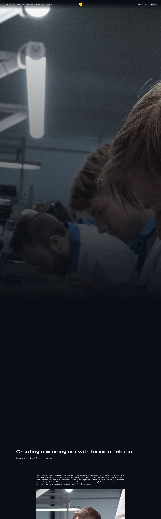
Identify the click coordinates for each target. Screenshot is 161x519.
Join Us (153, 4)
